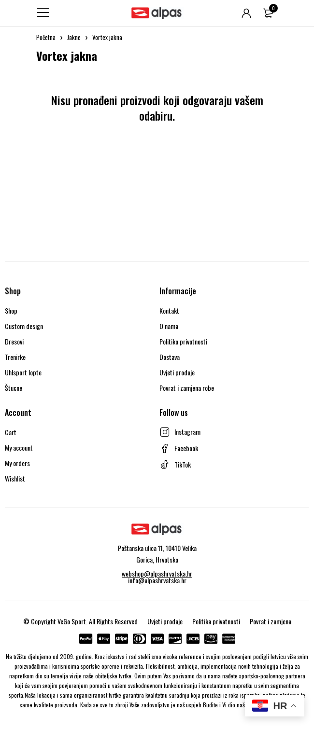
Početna (46, 37)
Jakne (74, 37)
